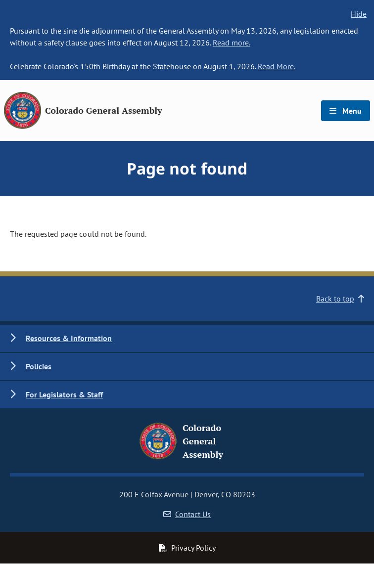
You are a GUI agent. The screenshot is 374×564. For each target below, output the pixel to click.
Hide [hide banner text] (359, 14)
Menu (345, 111)
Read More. (276, 66)
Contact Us (187, 514)
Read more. (231, 42)
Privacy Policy (187, 548)
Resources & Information (69, 338)
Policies (38, 366)
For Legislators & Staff (64, 394)
